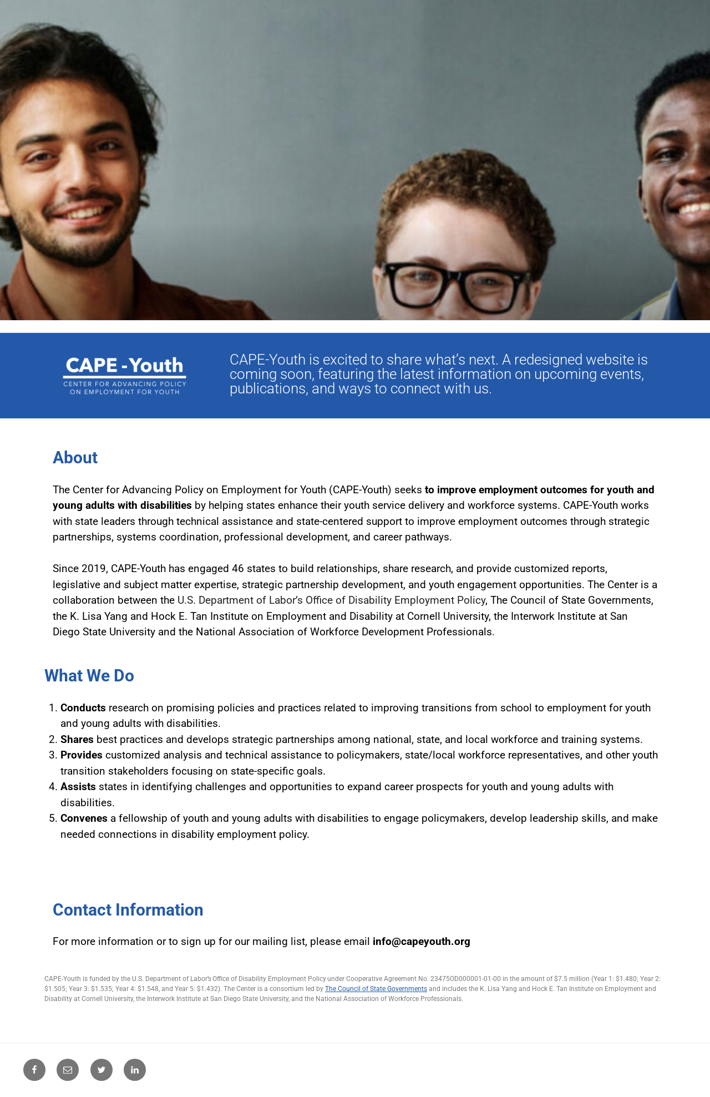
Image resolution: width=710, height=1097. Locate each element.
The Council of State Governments (376, 989)
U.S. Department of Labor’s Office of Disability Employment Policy (331, 600)
